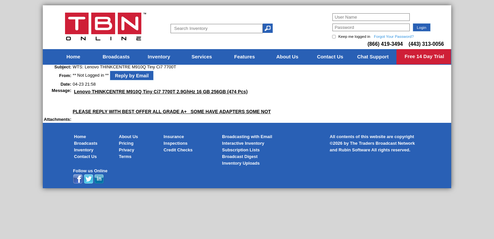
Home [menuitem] (73, 56)
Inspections (175, 143)
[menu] (247, 56)
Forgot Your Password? (394, 37)
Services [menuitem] (201, 56)
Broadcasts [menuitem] (116, 56)
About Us (128, 136)
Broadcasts (86, 143)
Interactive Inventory (243, 143)
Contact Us (85, 156)
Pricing (126, 143)
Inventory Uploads (240, 163)
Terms (125, 156)
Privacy (126, 149)
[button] (422, 27)
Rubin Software (354, 149)
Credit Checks (178, 149)
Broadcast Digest (239, 156)
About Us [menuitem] (287, 56)
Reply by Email (132, 75)
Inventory (84, 149)
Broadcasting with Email (247, 136)
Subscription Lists (240, 149)
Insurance (174, 136)
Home (80, 136)
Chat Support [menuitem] (372, 56)
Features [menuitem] (244, 56)
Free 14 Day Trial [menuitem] (424, 56)
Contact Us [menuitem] (330, 56)
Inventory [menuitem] (159, 56)
